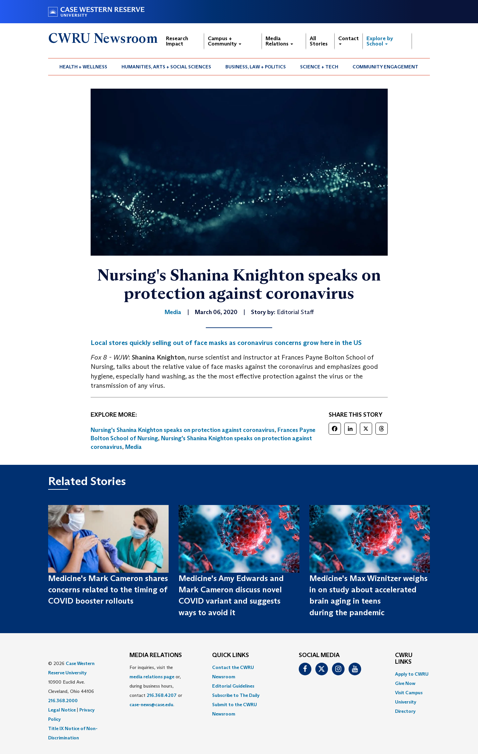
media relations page (151, 677)
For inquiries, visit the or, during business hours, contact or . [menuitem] (155, 686)
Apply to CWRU (412, 674)
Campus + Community (224, 41)
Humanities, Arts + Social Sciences (166, 67)
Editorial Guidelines (233, 686)
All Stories (319, 41)
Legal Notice (62, 710)
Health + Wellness (83, 67)
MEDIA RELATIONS (155, 655)
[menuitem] (83, 66)
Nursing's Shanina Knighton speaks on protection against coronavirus (183, 430)
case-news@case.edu (151, 705)
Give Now (405, 683)
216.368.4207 (162, 695)
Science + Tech (319, 67)
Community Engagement (385, 67)
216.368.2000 (63, 701)
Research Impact (177, 41)
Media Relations (279, 41)
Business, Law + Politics (255, 67)
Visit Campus (409, 693)
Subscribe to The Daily (236, 695)
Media (133, 447)
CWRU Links (404, 658)
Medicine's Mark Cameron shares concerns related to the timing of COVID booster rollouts (108, 589)
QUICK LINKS (230, 655)
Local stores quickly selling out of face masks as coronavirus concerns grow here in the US (226, 343)
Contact (348, 40)
